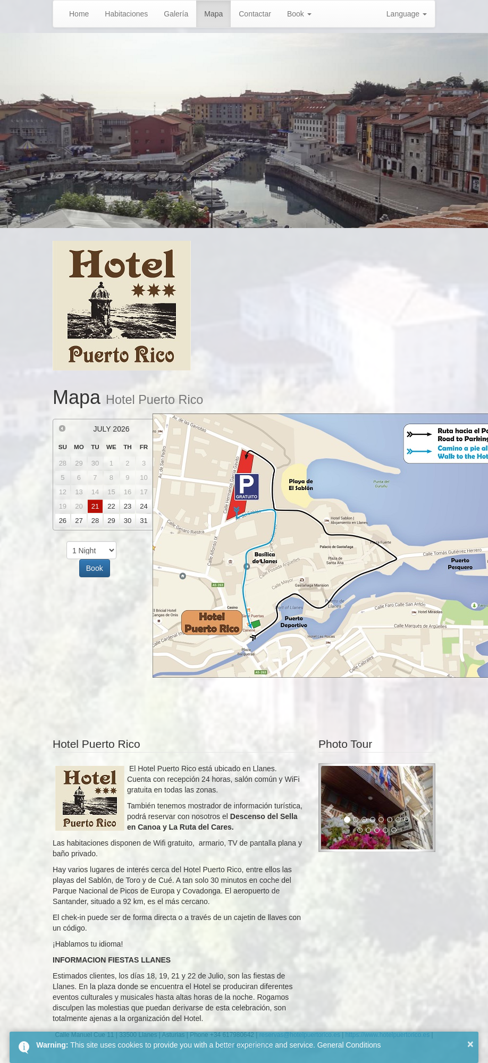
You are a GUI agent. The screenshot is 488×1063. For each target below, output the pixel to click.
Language (406, 14)
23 (127, 506)
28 (95, 521)
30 (127, 521)
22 (111, 506)
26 (62, 521)
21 (95, 506)
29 (111, 521)
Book (299, 14)
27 (78, 521)
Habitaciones (126, 14)
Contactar (255, 14)
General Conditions (349, 1045)
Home (79, 14)
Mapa (213, 14)
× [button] (470, 1044)
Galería (176, 14)
